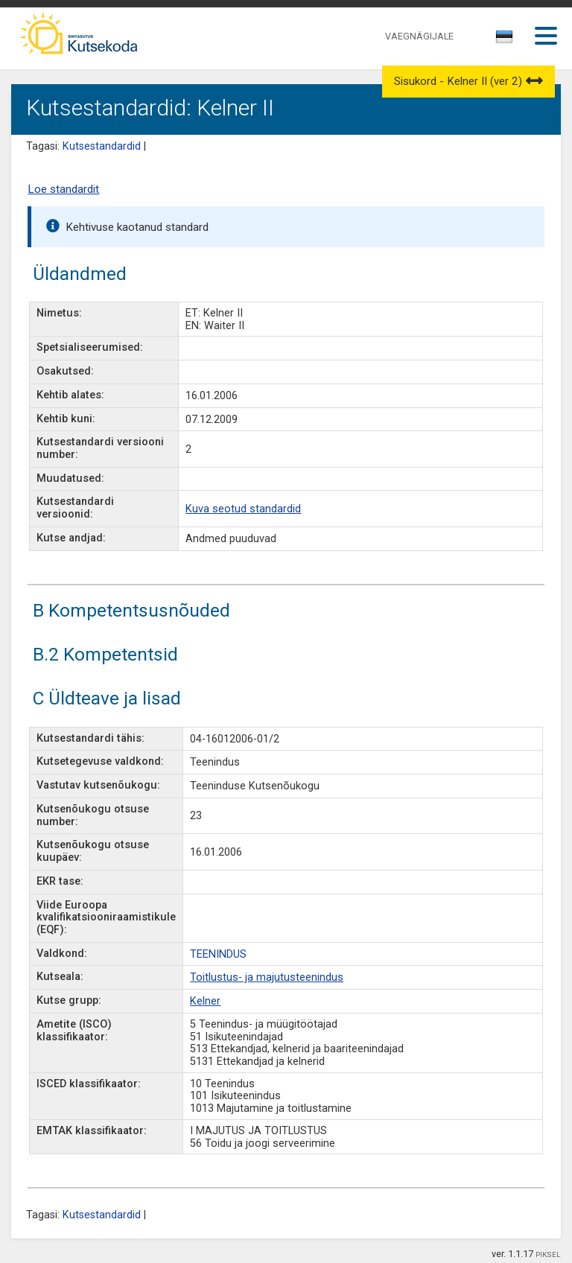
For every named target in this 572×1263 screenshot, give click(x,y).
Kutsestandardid (102, 146)
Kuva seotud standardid (243, 509)
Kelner (205, 1001)
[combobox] (505, 41)
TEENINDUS (218, 954)
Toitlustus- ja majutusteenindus (266, 977)
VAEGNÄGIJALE (419, 36)
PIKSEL (548, 1254)
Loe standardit (63, 189)
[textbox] (502, 39)
